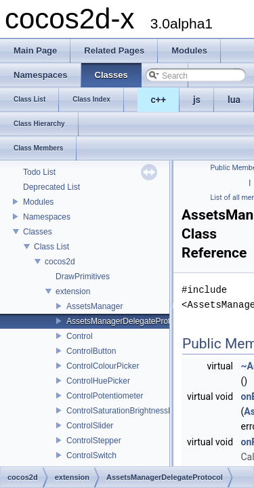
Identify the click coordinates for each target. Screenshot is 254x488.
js (196, 99)
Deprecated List (51, 187)
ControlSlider (89, 425)
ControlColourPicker (102, 366)
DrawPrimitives (83, 276)
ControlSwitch (91, 455)
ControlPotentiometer (104, 396)
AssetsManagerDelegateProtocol (125, 321)
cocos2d (60, 261)
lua (234, 99)
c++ (159, 99)
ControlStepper (93, 440)
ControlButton (91, 351)
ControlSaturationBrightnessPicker (128, 410)
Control (79, 336)
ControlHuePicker (98, 381)
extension (73, 291)
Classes (37, 232)
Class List (51, 246)
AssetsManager (94, 306)
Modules (38, 202)
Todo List (39, 172)
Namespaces (46, 217)
